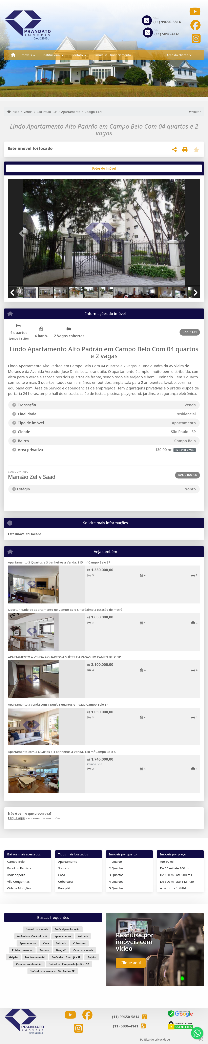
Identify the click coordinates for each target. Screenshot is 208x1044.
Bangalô (64, 888)
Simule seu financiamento (112, 55)
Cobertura (65, 881)
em (32, 936)
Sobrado (64, 868)
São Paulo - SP (47, 112)
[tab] (21, 168)
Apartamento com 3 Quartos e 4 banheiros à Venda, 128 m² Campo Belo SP (63, 752)
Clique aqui (16, 818)
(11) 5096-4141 (167, 34)
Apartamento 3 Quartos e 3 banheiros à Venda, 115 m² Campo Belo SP (59, 562)
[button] (22, 233)
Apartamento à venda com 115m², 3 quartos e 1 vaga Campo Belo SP (58, 704)
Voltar (195, 112)
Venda (28, 112)
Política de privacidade (155, 1039)
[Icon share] (195, 11)
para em (52, 971)
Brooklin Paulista (19, 868)
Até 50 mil (167, 861)
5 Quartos (116, 888)
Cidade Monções (19, 888)
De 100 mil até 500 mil (176, 875)
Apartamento (70, 112)
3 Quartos (116, 875)
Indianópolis (16, 875)
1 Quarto (115, 861)
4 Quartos (116, 881)
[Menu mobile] (13, 55)
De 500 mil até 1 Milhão (177, 881)
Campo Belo (16, 861)
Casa (61, 875)
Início (13, 112)
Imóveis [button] (26, 55)
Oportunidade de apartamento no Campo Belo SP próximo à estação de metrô (65, 610)
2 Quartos (116, 868)
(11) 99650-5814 (167, 22)
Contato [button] (77, 55)
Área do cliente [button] (177, 55)
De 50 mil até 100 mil (175, 868)
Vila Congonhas (18, 881)
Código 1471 (94, 112)
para (37, 929)
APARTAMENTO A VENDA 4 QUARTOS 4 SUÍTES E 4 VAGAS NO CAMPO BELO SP (64, 657)
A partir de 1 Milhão (174, 888)
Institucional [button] (51, 55)
